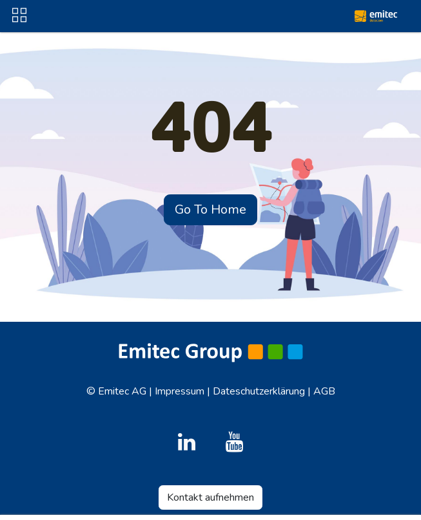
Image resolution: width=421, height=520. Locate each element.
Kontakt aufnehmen (210, 497)
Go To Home (210, 209)
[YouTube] (234, 442)
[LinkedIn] (186, 442)
